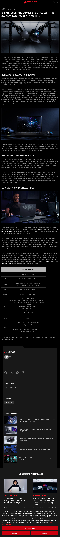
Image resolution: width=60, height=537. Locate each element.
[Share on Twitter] (11, 372)
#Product (9, 403)
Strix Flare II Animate (43, 261)
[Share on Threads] (23, 372)
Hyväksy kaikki (44, 533)
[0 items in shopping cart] (57, 2)
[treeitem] (16, 495)
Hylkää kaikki (15, 533)
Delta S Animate (6, 263)
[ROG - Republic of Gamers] (30, 2)
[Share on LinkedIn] (17, 372)
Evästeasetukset (30, 528)
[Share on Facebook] (5, 372)
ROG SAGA (47, 90)
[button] (2, 2)
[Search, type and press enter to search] (54, 2)
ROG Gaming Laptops (12, 387)
